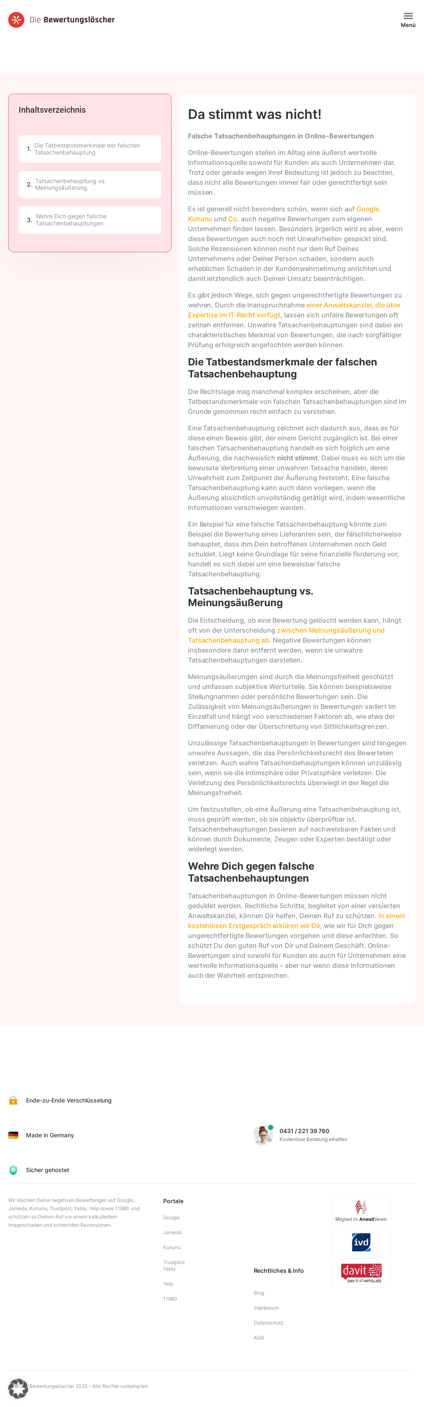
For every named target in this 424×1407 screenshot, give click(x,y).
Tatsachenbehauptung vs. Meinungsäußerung (70, 184)
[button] (408, 15)
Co (231, 219)
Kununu (200, 219)
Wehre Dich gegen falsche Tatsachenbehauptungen (71, 220)
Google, (369, 209)
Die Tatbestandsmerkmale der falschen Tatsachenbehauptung (87, 149)
